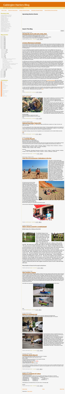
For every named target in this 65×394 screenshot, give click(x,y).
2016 (3, 46)
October (4, 51)
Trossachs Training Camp (5, 27)
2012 (3, 72)
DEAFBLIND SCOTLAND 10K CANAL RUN (34, 33)
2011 (3, 73)
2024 (3, 38)
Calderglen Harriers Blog (16, 5)
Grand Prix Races (4, 17)
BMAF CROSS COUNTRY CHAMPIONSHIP (34, 226)
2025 (3, 37)
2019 (3, 43)
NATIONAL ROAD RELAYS (30, 355)
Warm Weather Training (29, 272)
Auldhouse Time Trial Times (5, 23)
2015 (3, 47)
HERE (32, 362)
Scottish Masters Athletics (5, 29)
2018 (3, 44)
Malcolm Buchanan (5, 90)
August (4, 53)
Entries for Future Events (12, 10)
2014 (3, 48)
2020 (3, 42)
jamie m (3, 94)
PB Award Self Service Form (5, 24)
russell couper (4, 95)
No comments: (33, 92)
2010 (3, 74)
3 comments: (35, 39)
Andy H (3, 83)
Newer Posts (24, 389)
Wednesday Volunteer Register (37, 10)
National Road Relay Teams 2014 (31, 123)
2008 (3, 76)
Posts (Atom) (29, 391)
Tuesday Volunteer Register (24, 10)
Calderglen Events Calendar (5, 28)
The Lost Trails (26, 96)
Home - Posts (3, 10)
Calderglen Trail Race (4, 20)
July (3, 54)
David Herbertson (5, 85)
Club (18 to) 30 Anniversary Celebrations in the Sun (36, 158)
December (4, 49)
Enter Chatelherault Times (5, 21)
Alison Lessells (4, 81)
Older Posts (62, 389)
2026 (3, 36)
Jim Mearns (4, 88)
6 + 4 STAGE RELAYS (28, 138)
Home (43, 389)
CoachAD (3, 84)
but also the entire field (50, 80)
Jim (2, 89)
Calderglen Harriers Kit (4, 18)
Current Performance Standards (6, 26)
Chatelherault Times (4, 22)
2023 (3, 39)
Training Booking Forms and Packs (50, 10)
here (34, 124)
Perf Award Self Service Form (6, 25)
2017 (3, 45)
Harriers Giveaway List (4, 31)
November (4, 50)
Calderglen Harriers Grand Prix (6, 16)
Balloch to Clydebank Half (29, 314)
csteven (3, 93)
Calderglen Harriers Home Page (6, 15)
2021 (3, 41)
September (4, 52)
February (4, 69)
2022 (3, 40)
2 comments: (35, 153)
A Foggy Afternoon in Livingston (31, 42)
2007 (3, 77)
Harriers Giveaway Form (5, 30)
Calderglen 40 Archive (4, 19)
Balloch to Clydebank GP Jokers (31, 373)
